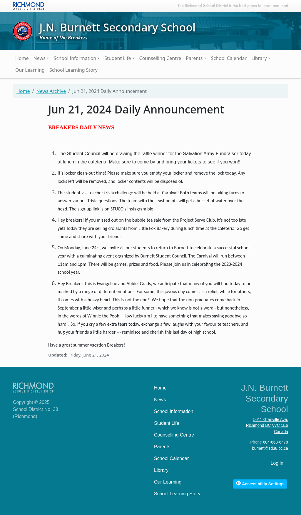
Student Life (117, 58)
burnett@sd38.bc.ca (270, 448)
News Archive (51, 91)
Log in (276, 463)
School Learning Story (73, 70)
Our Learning (30, 70)
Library (259, 58)
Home (22, 58)
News (40, 58)
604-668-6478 (275, 442)
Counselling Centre (160, 58)
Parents (194, 58)
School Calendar (229, 58)
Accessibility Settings (260, 483)
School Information (75, 58)
